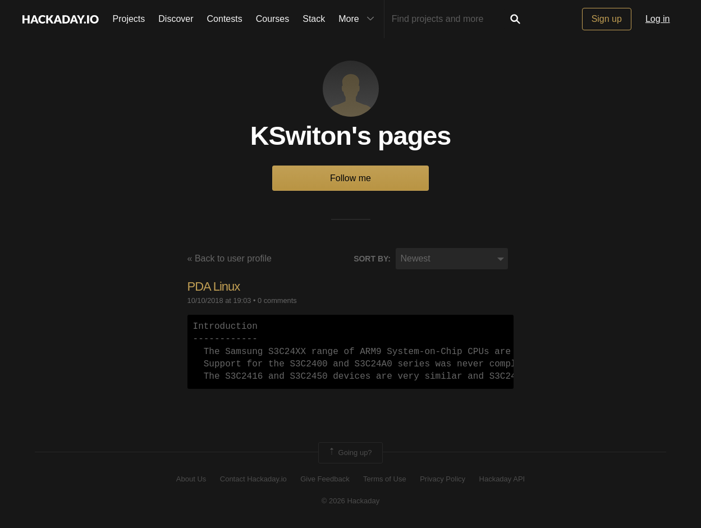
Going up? (349, 453)
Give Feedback (324, 479)
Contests (224, 19)
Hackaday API (502, 479)
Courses (273, 19)
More (358, 19)
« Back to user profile (229, 258)
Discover (175, 19)
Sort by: (372, 258)
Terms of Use (384, 479)
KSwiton (300, 135)
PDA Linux (213, 286)
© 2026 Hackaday (351, 501)
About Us (191, 479)
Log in (657, 19)
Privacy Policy (442, 479)
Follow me (350, 178)
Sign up (607, 19)
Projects (129, 19)
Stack (314, 19)
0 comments (277, 300)
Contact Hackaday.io (253, 479)
